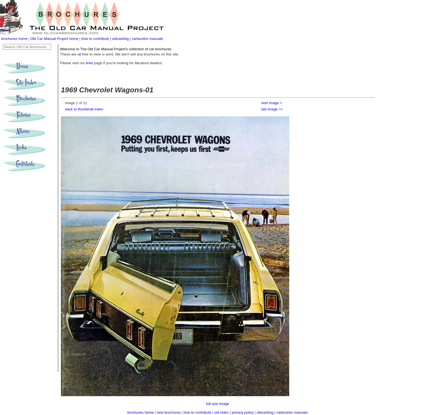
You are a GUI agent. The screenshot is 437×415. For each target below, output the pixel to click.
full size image (217, 404)
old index (221, 412)
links (89, 63)
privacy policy (243, 412)
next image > (271, 103)
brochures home (14, 39)
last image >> (272, 109)
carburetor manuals (147, 39)
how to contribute (95, 39)
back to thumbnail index (84, 109)
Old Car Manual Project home (54, 39)
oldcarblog (120, 39)
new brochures (169, 412)
